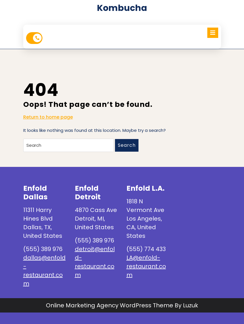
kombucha (122, 8)
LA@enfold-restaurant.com (146, 266)
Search (127, 145)
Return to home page (48, 117)
